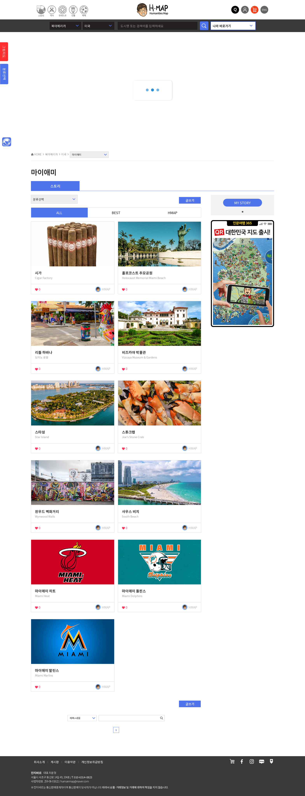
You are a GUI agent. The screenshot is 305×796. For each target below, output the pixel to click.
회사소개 (39, 762)
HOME (36, 154)
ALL (59, 212)
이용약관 (70, 762)
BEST (116, 212)
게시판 (55, 762)
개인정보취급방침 (92, 762)
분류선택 (4, 74)
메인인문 (6, 142)
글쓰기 (190, 200)
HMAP (172, 212)
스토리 (55, 185)
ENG (264, 9)
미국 (63, 154)
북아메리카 (51, 154)
